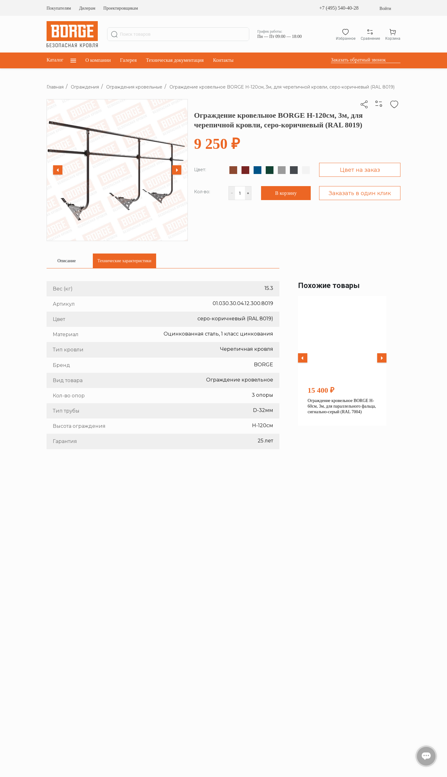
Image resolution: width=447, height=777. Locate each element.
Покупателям (59, 8)
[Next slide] (176, 170)
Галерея (128, 60)
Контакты (223, 60)
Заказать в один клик (360, 193)
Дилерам (87, 8)
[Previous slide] (57, 170)
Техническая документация (175, 60)
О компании (98, 60)
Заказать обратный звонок (358, 59)
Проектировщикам (120, 8)
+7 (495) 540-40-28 (339, 8)
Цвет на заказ (360, 170)
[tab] (66, 261)
